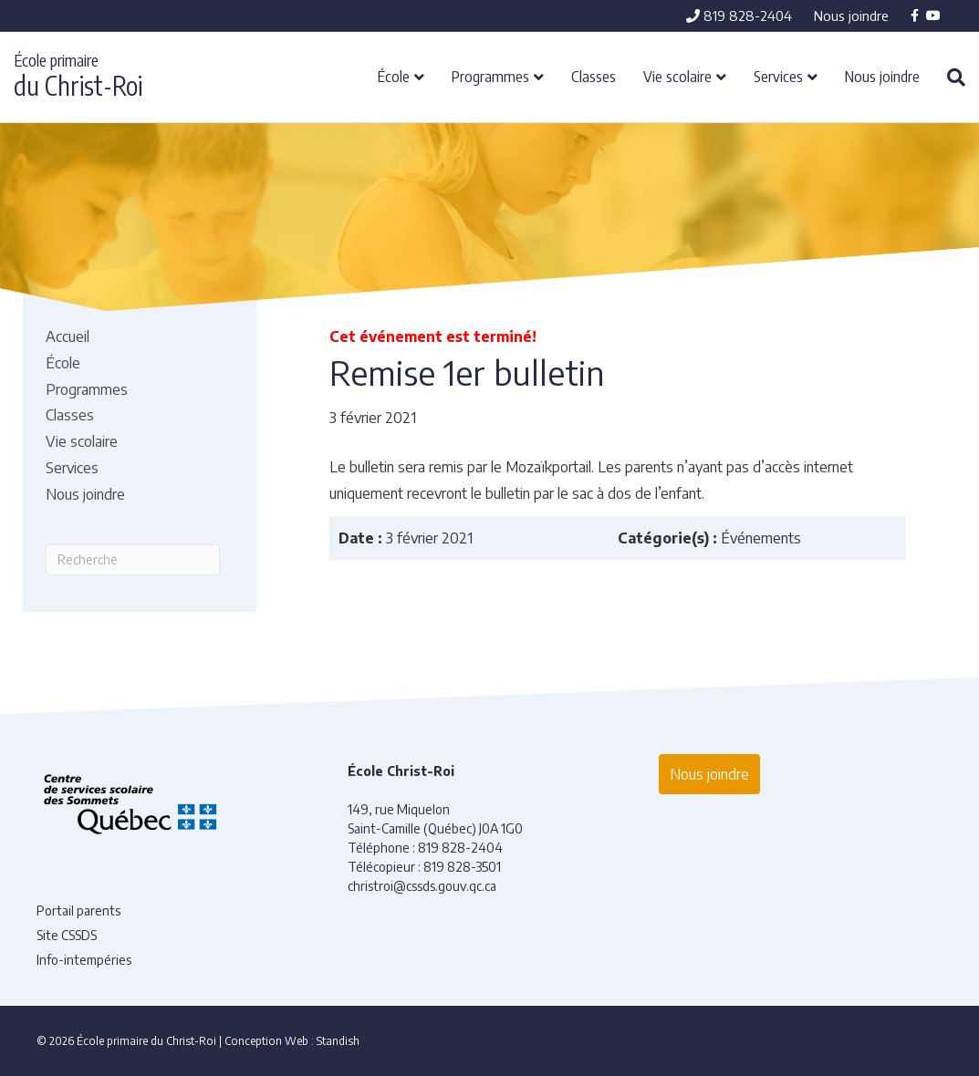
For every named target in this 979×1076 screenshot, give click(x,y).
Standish (338, 1041)
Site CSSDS (66, 935)
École (394, 76)
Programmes (490, 76)
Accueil (67, 336)
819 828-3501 (462, 866)
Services (778, 76)
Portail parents (78, 910)
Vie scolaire (677, 76)
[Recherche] (949, 77)
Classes (593, 76)
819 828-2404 (739, 15)
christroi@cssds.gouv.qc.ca (422, 886)
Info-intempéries (83, 959)
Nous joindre (851, 15)
